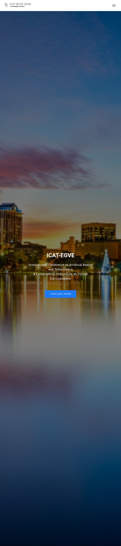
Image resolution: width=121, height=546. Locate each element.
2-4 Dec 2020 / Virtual (60, 294)
